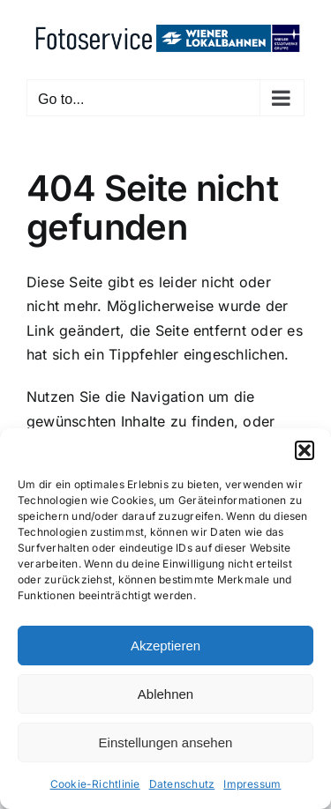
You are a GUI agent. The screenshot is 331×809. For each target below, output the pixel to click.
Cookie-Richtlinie (95, 783)
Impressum (252, 783)
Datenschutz (182, 783)
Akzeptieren (165, 645)
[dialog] (165, 618)
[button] (304, 450)
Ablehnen (165, 694)
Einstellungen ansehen (166, 742)
